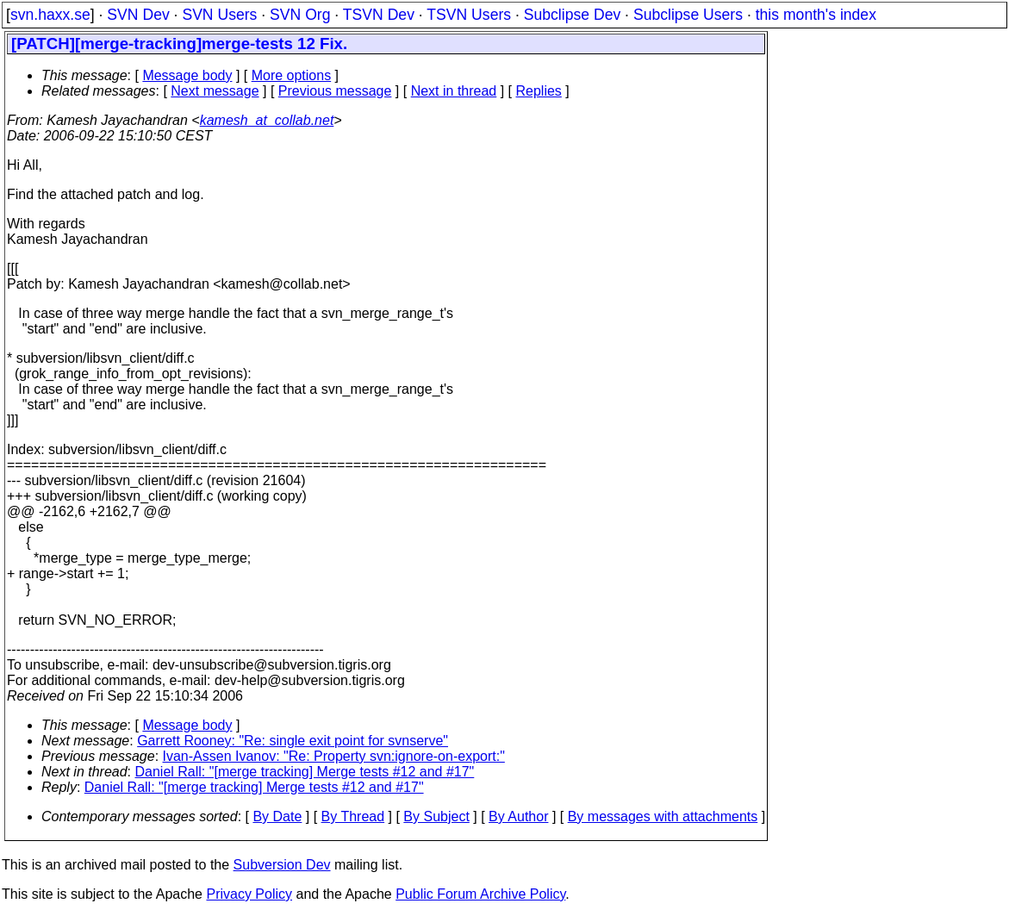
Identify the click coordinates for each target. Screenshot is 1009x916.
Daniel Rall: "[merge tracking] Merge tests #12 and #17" (305, 771)
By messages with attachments (663, 816)
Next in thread (454, 91)
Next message (214, 91)
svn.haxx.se (50, 14)
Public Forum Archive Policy (480, 894)
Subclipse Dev (572, 14)
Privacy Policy (249, 894)
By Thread (353, 816)
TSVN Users (469, 14)
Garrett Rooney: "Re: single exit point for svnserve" (292, 740)
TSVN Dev (378, 14)
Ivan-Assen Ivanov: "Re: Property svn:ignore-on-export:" (334, 756)
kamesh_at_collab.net (267, 120)
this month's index (816, 14)
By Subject (436, 816)
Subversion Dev (282, 864)
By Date (277, 816)
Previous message (335, 91)
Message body (187, 75)
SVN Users (219, 14)
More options (292, 75)
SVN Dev (138, 14)
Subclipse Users (688, 14)
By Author (518, 816)
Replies (539, 91)
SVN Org (300, 14)
